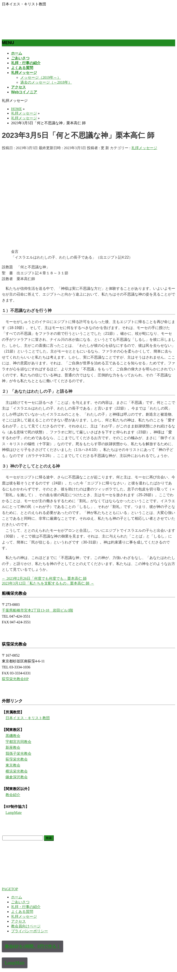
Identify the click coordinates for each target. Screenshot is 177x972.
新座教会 (13, 747)
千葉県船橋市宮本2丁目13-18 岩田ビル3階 (37, 610)
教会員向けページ (26, 926)
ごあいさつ (20, 902)
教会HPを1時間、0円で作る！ (32, 946)
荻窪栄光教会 (17, 759)
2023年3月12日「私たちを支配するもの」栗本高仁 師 (48, 583)
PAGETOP (10, 889)
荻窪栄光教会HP (15, 679)
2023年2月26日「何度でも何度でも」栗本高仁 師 (44, 578)
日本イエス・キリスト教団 (28, 718)
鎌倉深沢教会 (17, 777)
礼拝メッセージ (144, 148)
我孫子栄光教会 (18, 753)
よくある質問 (22, 912)
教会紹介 (13, 795)
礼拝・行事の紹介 (26, 907)
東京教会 (13, 765)
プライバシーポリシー (29, 931)
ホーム (16, 897)
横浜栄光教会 (17, 771)
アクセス (18, 921)
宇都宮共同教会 (18, 742)
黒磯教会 (13, 736)
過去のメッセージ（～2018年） (46, 82)
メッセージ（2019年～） (40, 77)
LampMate (14, 813)
